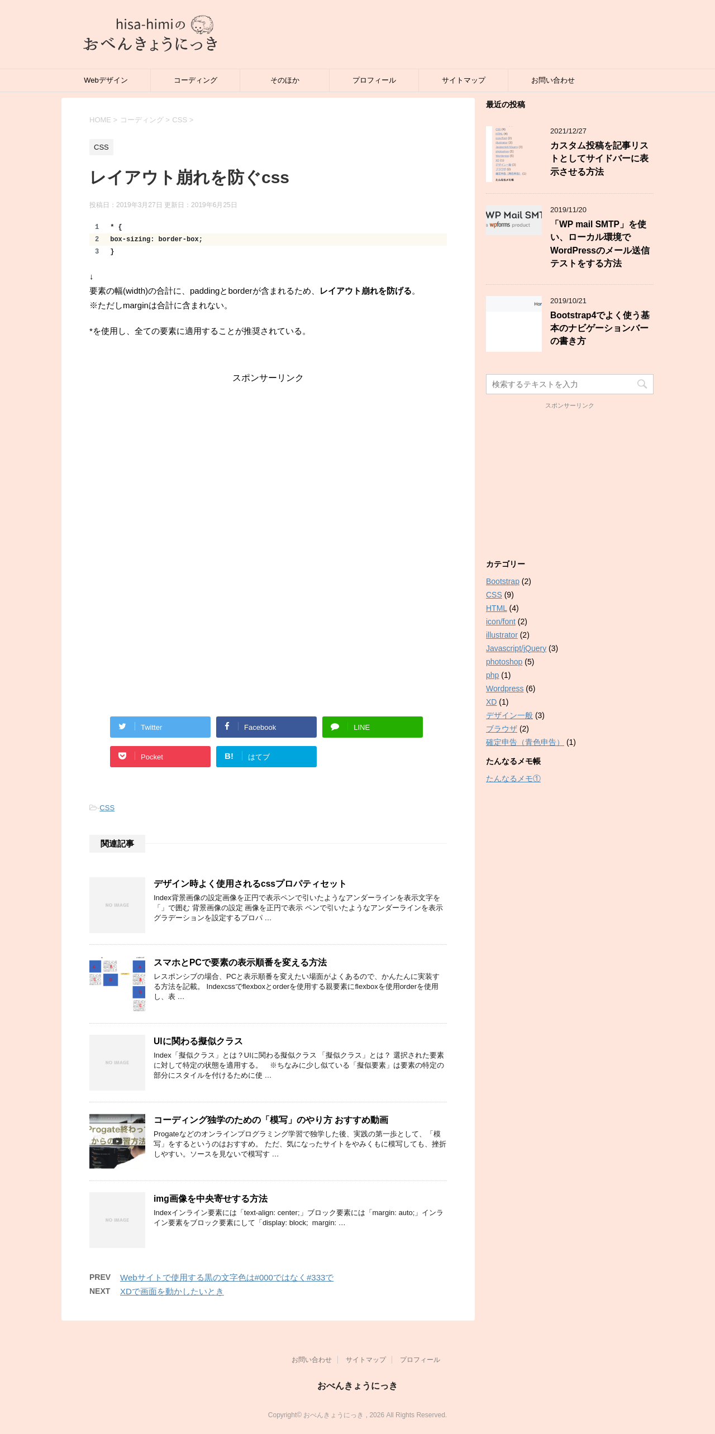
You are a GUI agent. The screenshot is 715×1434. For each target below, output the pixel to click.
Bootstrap (502, 581)
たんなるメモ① (513, 778)
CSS (107, 808)
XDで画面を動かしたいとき (172, 1291)
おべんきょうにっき (357, 1385)
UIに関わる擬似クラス (198, 1041)
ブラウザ (501, 728)
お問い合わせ (553, 80)
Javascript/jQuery (516, 648)
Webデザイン (106, 80)
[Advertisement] (268, 462)
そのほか (284, 80)
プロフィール (374, 80)
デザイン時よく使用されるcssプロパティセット (250, 883)
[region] (268, 239)
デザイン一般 (509, 715)
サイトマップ (463, 80)
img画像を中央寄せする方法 (211, 1198)
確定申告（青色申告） (525, 742)
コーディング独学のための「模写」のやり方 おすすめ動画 (271, 1120)
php (492, 675)
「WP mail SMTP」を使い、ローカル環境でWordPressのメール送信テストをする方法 (600, 243)
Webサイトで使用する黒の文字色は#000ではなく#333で (226, 1277)
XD (491, 701)
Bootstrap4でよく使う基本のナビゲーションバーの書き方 (600, 328)
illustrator (502, 634)
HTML (496, 608)
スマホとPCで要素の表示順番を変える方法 (240, 962)
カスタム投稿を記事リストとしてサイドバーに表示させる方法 (599, 158)
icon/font (501, 621)
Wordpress (504, 688)
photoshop (504, 661)
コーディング (195, 80)
